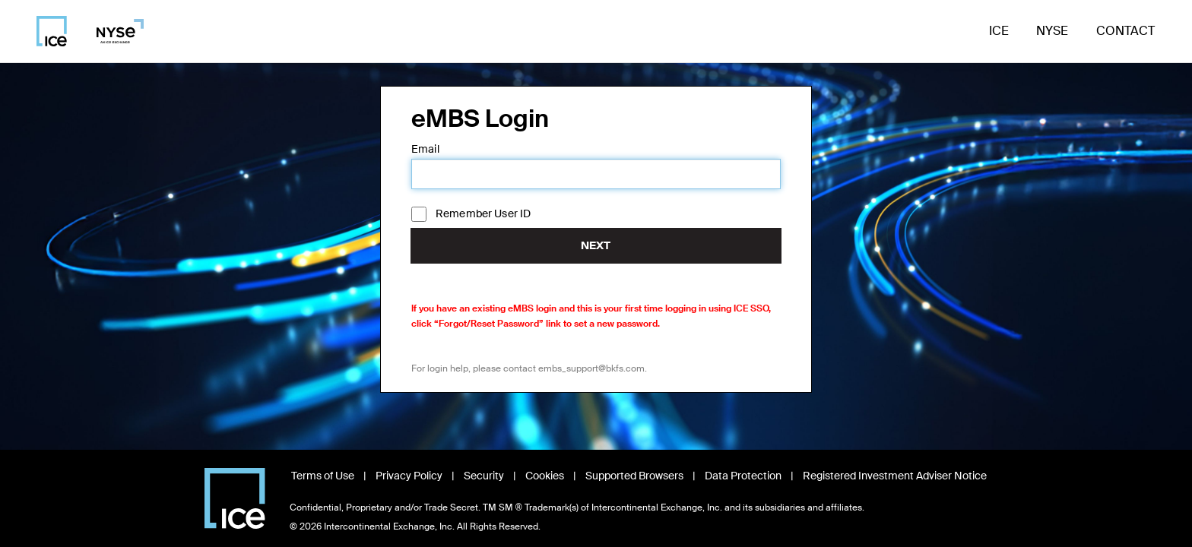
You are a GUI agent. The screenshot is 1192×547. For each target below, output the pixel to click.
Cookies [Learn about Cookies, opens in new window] (544, 475)
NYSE (1052, 31)
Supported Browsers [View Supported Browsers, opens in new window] (634, 475)
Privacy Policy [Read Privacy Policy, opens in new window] (409, 475)
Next (595, 245)
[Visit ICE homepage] (51, 31)
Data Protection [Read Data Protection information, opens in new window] (743, 475)
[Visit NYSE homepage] (114, 31)
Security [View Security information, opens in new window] (484, 475)
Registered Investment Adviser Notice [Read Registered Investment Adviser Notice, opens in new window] (895, 475)
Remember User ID (483, 213)
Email (425, 149)
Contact (1125, 31)
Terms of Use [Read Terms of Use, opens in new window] (322, 475)
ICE (999, 31)
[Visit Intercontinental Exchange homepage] (234, 498)
